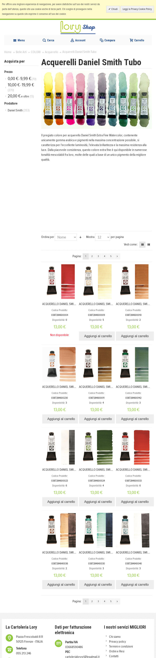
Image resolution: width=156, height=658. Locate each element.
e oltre (21, 96)
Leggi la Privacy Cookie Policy (137, 9)
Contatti (113, 656)
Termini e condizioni (121, 646)
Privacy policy (117, 641)
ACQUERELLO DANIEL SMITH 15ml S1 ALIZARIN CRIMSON (76, 304)
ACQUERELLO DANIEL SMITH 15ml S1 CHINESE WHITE (74, 469)
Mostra (90, 237)
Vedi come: (131, 244)
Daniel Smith (19, 110)
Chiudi (114, 9)
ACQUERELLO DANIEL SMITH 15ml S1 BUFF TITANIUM (110, 304)
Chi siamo (115, 636)
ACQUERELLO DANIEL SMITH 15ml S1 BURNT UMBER (110, 386)
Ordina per (47, 237)
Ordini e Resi (116, 651)
